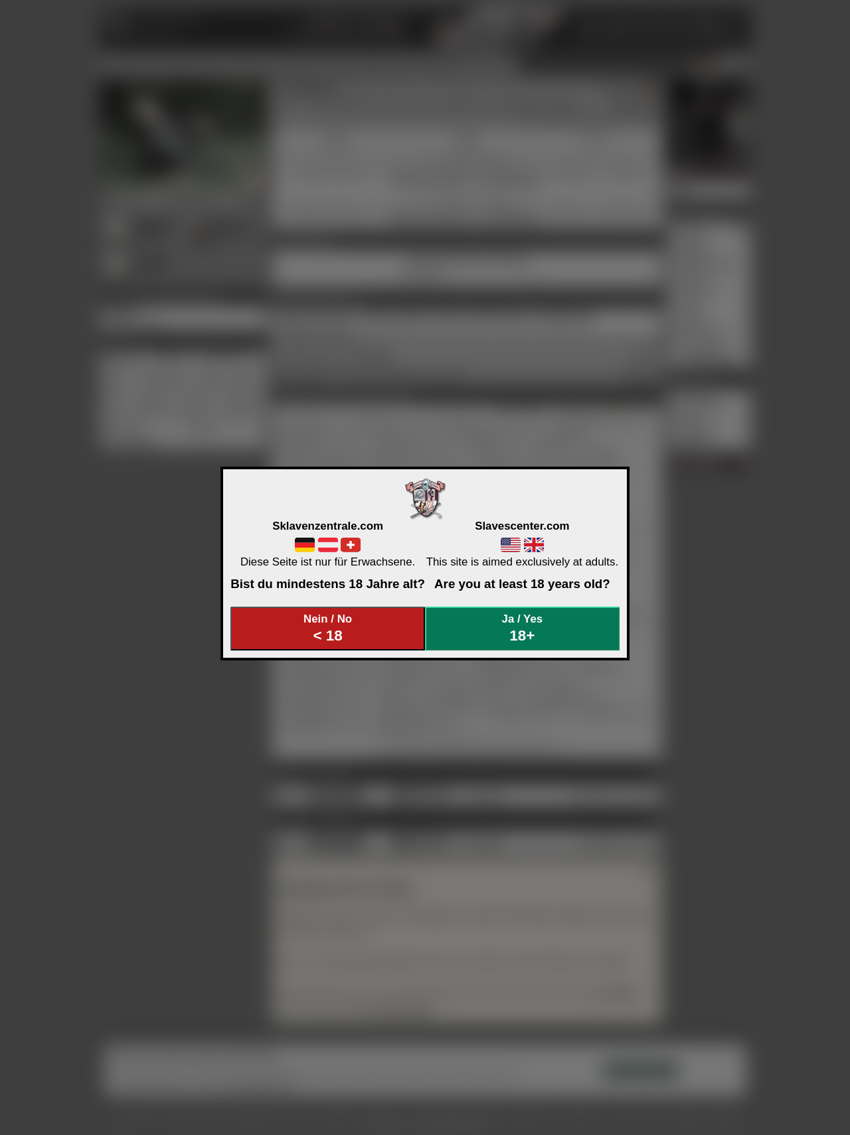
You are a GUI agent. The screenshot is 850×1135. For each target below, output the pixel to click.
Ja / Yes (523, 628)
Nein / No (328, 628)
